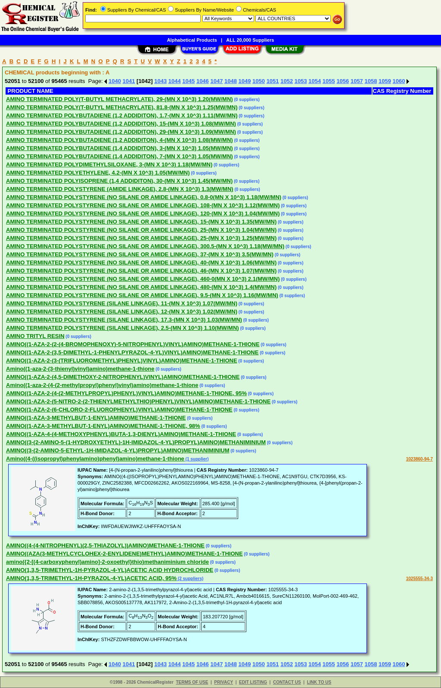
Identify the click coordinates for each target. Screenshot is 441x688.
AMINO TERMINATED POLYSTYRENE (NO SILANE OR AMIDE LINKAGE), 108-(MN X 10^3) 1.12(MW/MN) (143, 205)
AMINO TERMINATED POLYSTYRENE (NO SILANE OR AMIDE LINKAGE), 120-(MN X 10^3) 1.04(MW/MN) (143, 213)
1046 (202, 81)
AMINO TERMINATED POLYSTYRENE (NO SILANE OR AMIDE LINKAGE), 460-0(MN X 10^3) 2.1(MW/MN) (143, 279)
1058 (370, 81)
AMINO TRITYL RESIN (35, 336)
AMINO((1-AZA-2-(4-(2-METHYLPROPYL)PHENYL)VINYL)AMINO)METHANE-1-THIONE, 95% (126, 393)
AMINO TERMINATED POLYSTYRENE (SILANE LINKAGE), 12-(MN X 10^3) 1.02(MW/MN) (121, 311)
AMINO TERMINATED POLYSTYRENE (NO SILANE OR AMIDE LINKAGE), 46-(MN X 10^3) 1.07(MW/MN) (141, 270)
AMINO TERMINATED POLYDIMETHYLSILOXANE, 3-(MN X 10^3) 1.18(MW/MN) (109, 164)
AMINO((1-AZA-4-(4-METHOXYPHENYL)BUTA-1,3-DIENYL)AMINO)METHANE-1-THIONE (121, 434)
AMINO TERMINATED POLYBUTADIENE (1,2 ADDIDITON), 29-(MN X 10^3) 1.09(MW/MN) (121, 132)
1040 (115, 81)
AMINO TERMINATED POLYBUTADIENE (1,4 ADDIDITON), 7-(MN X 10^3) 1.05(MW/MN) (119, 156)
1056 (342, 81)
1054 (314, 81)
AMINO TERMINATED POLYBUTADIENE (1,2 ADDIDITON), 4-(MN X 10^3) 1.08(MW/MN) (119, 140)
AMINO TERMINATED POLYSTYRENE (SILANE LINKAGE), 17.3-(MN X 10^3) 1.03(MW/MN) (124, 319)
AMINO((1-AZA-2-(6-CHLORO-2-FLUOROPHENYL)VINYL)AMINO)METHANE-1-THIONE (119, 409)
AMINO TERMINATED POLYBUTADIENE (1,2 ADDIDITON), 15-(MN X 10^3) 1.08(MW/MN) (121, 123)
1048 (230, 81)
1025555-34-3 (419, 578)
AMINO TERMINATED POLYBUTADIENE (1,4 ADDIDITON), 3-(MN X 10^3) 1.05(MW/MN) (119, 148)
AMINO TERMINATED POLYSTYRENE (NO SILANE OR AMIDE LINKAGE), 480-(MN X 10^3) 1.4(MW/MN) (141, 287)
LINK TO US (319, 682)
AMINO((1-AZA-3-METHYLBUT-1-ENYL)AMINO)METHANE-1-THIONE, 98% (103, 426)
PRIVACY (223, 682)
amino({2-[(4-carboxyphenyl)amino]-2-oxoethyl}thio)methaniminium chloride (107, 562)
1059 (385, 81)
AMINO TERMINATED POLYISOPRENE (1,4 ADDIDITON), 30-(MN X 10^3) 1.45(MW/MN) (119, 181)
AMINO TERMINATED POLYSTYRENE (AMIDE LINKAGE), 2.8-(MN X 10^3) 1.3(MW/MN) (119, 189)
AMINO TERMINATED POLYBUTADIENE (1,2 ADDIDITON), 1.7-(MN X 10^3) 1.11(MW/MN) (122, 115)
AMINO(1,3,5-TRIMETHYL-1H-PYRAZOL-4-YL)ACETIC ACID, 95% (91, 578)
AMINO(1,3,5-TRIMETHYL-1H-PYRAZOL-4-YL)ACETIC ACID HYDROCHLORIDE (109, 570)
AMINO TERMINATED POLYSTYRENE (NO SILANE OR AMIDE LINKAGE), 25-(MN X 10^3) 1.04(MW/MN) (141, 230)
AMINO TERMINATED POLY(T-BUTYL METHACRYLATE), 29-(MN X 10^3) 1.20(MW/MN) (119, 99)
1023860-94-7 (419, 459)
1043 (160, 81)
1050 (258, 81)
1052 (286, 81)
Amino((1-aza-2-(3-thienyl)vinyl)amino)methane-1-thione (80, 369)
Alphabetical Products (192, 40)
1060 (399, 81)
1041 (129, 81)
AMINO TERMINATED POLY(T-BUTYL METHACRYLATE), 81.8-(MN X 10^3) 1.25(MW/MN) (122, 107)
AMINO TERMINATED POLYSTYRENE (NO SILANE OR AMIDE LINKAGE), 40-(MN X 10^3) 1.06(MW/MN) (141, 262)
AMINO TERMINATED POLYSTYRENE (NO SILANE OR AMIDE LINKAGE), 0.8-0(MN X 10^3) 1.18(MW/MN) (143, 197)
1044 (174, 81)
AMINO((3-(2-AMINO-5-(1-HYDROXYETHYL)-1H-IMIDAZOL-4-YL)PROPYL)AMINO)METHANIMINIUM (136, 442)
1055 (329, 81)
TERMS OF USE (192, 682)
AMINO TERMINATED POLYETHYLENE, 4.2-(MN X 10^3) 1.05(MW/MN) (98, 172)
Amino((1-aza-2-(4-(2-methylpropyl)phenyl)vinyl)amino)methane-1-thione (102, 385)
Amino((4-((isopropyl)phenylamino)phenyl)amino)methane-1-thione (95, 458)
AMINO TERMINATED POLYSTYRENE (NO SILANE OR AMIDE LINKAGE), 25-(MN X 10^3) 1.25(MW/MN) (141, 238)
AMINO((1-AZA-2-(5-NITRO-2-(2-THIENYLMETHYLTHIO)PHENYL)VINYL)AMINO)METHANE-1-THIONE (138, 401)
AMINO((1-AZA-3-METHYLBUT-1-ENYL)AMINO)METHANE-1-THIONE (96, 418)
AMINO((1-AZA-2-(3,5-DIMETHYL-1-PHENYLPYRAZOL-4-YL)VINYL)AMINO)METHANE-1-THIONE (132, 352)
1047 (216, 81)
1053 (301, 81)
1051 (273, 81)
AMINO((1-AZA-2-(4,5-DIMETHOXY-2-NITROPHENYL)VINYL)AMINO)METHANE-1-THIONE (122, 377)
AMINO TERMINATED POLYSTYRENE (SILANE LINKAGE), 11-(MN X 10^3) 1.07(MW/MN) (121, 303)
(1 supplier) (196, 459)
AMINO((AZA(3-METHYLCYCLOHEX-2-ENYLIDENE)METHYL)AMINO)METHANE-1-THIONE (124, 553)
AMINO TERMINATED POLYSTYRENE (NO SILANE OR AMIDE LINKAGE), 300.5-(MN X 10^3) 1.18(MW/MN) (145, 246)
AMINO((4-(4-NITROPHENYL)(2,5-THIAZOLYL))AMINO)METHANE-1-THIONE (105, 545)
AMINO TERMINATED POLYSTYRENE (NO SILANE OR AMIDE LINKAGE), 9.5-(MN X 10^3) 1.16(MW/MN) (142, 295)
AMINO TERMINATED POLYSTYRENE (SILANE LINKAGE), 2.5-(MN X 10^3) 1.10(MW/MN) (122, 328)
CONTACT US (287, 682)
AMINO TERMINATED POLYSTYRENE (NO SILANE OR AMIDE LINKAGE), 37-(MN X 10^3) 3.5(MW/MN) (139, 254)
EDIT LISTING (253, 682)
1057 (357, 81)
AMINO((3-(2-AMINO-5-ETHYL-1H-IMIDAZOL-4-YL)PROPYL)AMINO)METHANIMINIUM (118, 450)
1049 (245, 81)
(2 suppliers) (190, 578)
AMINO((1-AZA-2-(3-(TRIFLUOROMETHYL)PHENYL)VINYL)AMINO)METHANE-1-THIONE (121, 360)
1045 (188, 81)
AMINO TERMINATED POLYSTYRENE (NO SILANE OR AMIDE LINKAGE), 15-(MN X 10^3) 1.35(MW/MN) (141, 221)
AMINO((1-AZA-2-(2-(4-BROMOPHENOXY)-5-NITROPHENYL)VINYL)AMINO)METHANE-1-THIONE (133, 344)
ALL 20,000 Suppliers (250, 40)
